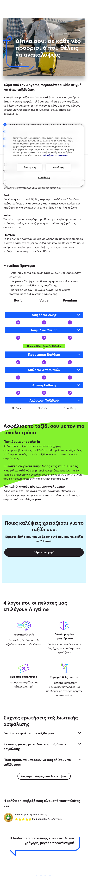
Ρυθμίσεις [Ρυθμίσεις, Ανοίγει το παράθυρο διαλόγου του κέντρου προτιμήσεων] (44, 177)
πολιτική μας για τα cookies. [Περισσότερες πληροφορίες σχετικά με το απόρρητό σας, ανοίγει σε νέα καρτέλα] (55, 155)
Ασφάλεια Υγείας (55, 330)
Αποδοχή (58, 167)
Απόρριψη (30, 167)
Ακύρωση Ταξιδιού (55, 400)
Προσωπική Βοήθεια (54, 354)
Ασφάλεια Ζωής (56, 315)
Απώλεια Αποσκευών (54, 370)
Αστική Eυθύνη (56, 385)
